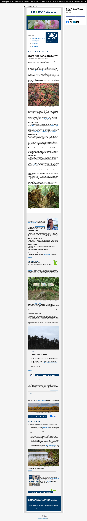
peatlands (33, 125)
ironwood (34, 70)
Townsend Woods (40, 126)
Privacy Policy (40, 518)
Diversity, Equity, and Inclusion (37, 41)
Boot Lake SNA (44, 440)
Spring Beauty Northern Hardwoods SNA (36, 128)
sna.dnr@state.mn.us (54, 390)
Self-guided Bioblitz (36, 367)
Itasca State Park (35, 164)
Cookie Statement (28, 2)
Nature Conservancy (52, 131)
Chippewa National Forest (46, 267)
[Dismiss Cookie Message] (85, 1)
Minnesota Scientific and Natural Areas (43, 498)
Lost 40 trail (30, 270)
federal (40, 303)
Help (48, 518)
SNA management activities (40, 226)
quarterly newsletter (36, 34)
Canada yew (38, 70)
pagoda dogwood (43, 70)
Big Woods (47, 126)
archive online (31, 499)
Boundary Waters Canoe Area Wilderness (40, 131)
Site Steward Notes (35, 44)
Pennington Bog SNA (45, 427)
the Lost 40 (33, 273)
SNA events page (48, 481)
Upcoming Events (35, 46)
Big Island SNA (45, 433)
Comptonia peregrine (39, 251)
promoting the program (32, 222)
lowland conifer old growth (44, 118)
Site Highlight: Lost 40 (35, 40)
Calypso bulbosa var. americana (36, 429)
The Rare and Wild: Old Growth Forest (38, 36)
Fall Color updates (35, 43)
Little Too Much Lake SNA (47, 254)
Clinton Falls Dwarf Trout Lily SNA (51, 445)
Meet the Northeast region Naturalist (38, 38)
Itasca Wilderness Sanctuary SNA (33, 166)
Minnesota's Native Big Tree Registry (39, 365)
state (36, 303)
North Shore (48, 128)
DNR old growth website (37, 132)
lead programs (31, 235)
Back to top (30, 209)
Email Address (68, 12)
